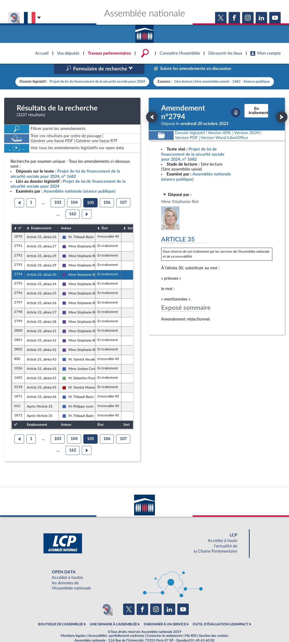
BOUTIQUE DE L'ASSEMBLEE (60, 613)
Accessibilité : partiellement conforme (116, 624)
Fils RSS (191, 624)
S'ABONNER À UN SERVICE (165, 613)
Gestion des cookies (213, 624)
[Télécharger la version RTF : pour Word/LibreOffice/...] (224, 127)
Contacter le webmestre (165, 624)
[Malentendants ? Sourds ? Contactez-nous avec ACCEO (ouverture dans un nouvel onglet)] (106, 598)
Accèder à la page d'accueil (144, 32)
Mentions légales (73, 624)
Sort (131, 217)
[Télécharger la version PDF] (235, 101)
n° (19, 217)
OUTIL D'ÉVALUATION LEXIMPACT (220, 613)
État (105, 217)
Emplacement (41, 217)
